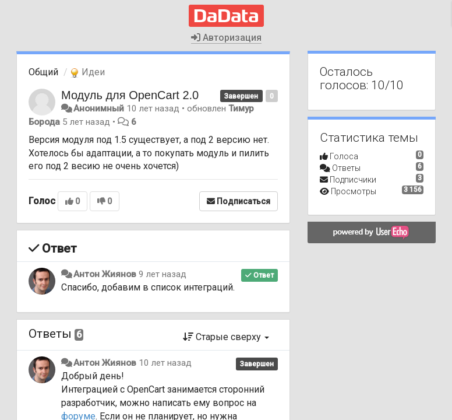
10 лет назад (165, 363)
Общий (43, 72)
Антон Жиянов (104, 274)
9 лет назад (162, 274)
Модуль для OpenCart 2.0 (130, 95)
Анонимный (98, 108)
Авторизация (226, 37)
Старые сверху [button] (226, 336)
